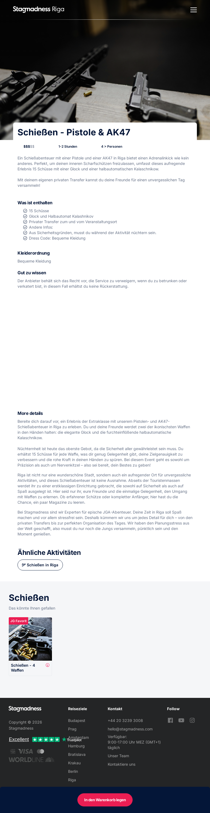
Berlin (73, 771)
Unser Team (118, 755)
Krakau (74, 762)
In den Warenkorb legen (105, 799)
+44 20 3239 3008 (125, 720)
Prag (72, 729)
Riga (72, 779)
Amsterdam (78, 737)
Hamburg (76, 746)
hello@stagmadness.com (130, 729)
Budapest (76, 720)
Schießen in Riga (42, 565)
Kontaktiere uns (121, 764)
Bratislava (77, 754)
